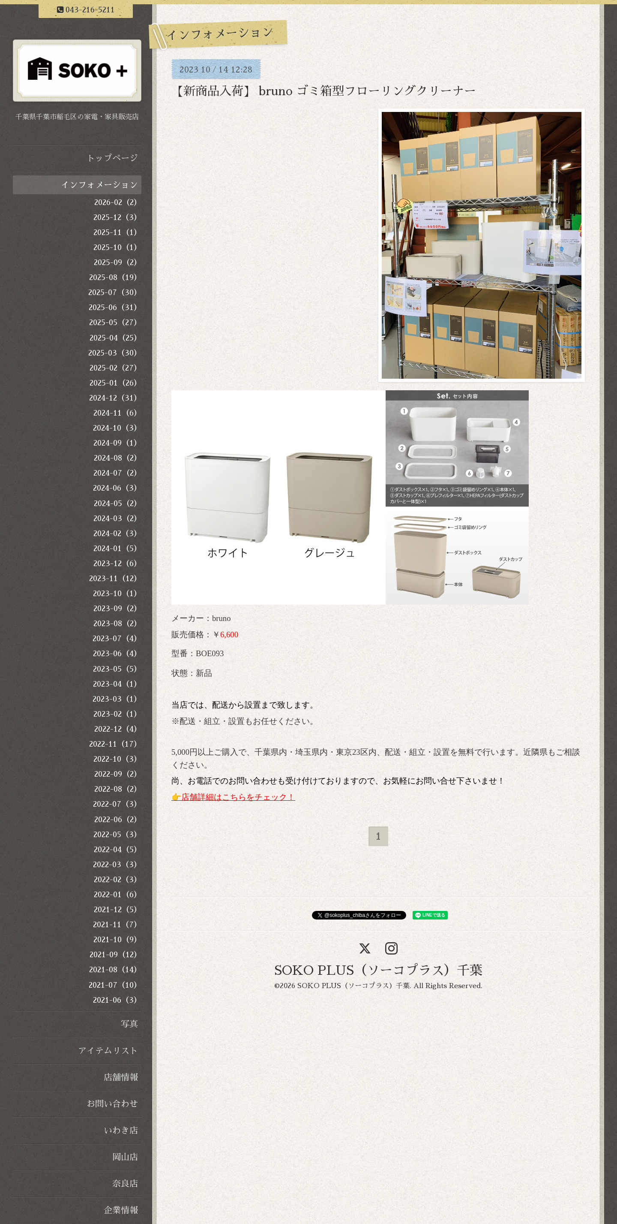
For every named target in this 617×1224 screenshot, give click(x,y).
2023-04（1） (117, 684)
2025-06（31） (115, 307)
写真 (129, 1024)
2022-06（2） (117, 819)
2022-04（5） (117, 849)
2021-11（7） (117, 925)
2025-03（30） (114, 353)
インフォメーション (99, 185)
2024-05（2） (117, 503)
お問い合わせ (112, 1104)
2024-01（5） (117, 548)
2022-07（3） (117, 804)
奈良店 (125, 1183)
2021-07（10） (115, 985)
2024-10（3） (117, 428)
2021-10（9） (117, 940)
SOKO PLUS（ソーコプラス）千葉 (378, 970)
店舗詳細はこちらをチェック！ (238, 797)
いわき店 (121, 1130)
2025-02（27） (115, 368)
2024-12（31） (115, 398)
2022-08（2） (117, 789)
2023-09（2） (117, 608)
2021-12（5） (117, 909)
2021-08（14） (115, 970)
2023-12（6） (117, 563)
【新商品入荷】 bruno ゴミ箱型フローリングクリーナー (323, 91)
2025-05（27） (115, 322)
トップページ (112, 158)
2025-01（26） (115, 383)
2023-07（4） (117, 638)
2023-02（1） (117, 714)
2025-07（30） (114, 292)
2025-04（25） (115, 338)
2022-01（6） (117, 894)
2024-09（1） (117, 443)
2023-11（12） (115, 578)
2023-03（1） (117, 699)
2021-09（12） (115, 955)
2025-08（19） (115, 277)
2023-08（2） (117, 623)
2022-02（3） (117, 879)
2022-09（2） (117, 774)
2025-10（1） (117, 247)
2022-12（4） (117, 729)
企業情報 (121, 1210)
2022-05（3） (117, 834)
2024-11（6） (117, 413)
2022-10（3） (117, 759)
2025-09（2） (117, 262)
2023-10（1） (117, 593)
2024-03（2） (117, 518)
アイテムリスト (108, 1050)
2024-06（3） (117, 488)
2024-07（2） (117, 473)
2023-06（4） (117, 653)
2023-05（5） (117, 669)
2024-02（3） (117, 533)
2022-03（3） (117, 864)
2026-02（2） (117, 202)
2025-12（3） (117, 217)
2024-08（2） (117, 458)
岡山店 (125, 1157)
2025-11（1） (117, 232)
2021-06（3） (117, 1000)
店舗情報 (121, 1077)
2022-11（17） (115, 744)
